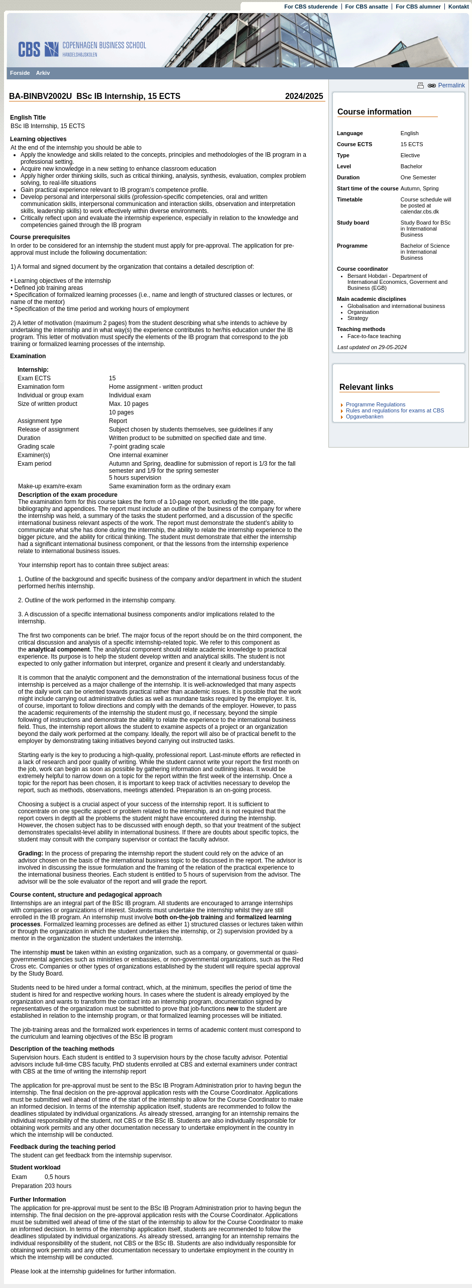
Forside (20, 73)
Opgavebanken (365, 416)
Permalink (446, 85)
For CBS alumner (418, 7)
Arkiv (43, 73)
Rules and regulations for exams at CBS (395, 410)
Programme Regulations (376, 404)
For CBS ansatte (367, 7)
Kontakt (458, 7)
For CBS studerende (310, 7)
